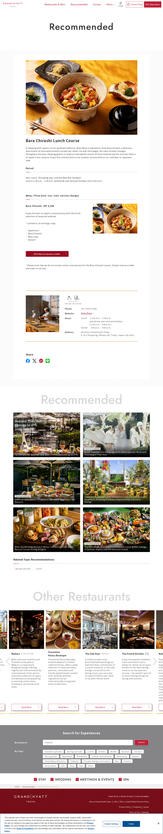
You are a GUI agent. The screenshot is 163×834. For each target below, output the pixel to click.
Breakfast (82, 756)
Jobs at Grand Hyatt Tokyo (100, 801)
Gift (63, 765)
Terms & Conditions (24, 828)
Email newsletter (142, 796)
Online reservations (102, 756)
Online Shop (136, 4)
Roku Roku (86, 313)
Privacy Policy (125, 807)
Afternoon (122, 756)
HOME (17, 786)
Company (137, 807)
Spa (81, 765)
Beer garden (51, 756)
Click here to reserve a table (47, 254)
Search (141, 742)
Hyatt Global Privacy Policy (137, 801)
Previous (8, 661)
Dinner (101, 751)
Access (146, 807)
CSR (115, 801)
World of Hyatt (127, 796)
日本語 (120, 6)
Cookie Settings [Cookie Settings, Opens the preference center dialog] (111, 824)
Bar (117, 761)
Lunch (39, 568)
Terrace (138, 751)
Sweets (135, 756)
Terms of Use (134, 812)
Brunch (125, 751)
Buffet (113, 751)
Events (127, 761)
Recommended (28, 786)
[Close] (158, 823)
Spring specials (23, 568)
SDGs (90, 765)
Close (131, 824)
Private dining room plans (97, 761)
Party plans (50, 765)
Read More (27, 707)
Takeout (74, 761)
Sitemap (145, 812)
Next (155, 661)
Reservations (155, 4)
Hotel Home (113, 796)
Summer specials (53, 751)
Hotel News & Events (55, 761)
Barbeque (67, 756)
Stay (72, 765)
